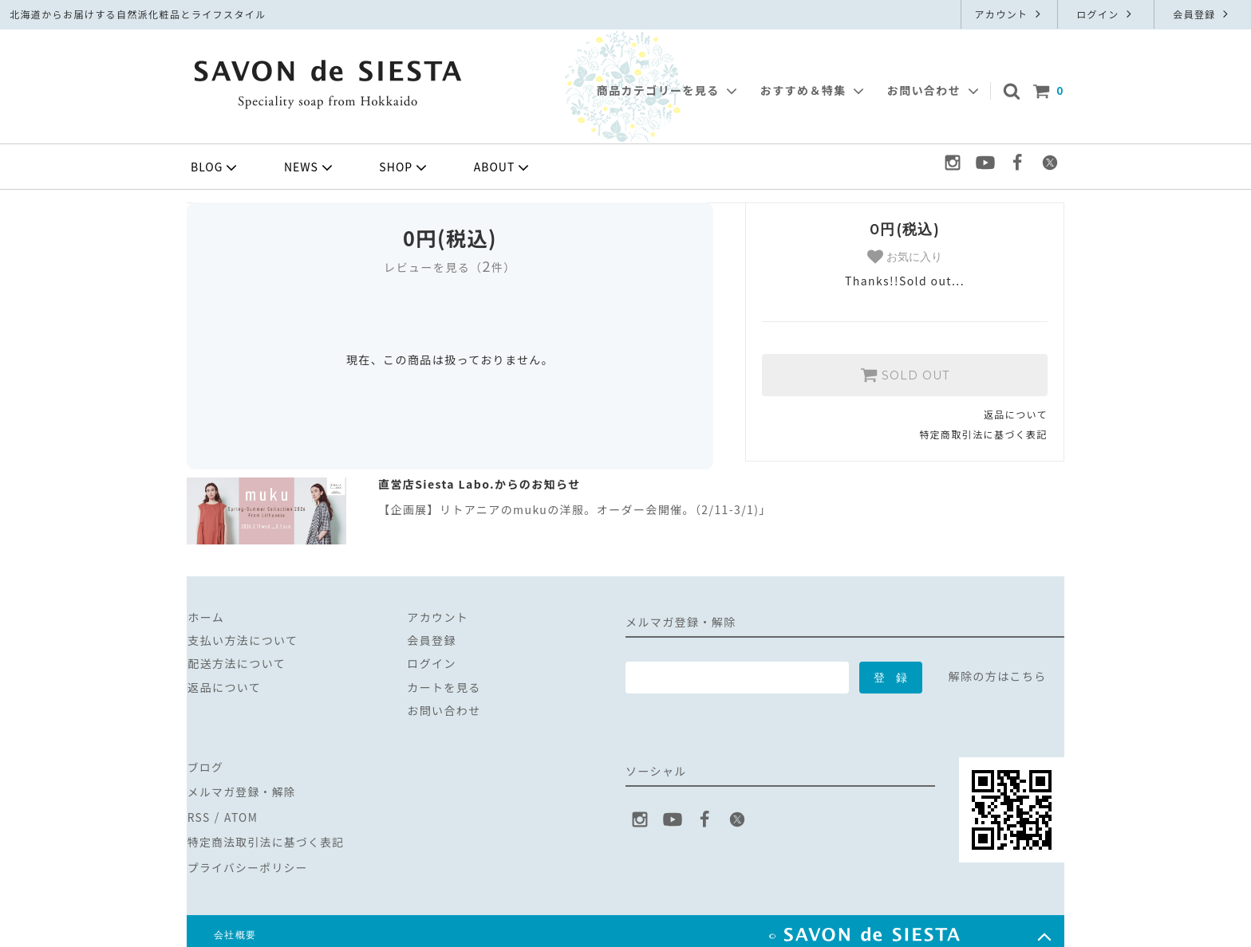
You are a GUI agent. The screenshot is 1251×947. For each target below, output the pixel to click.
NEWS (310, 167)
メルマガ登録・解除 (242, 788)
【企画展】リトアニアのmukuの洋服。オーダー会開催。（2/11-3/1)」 (575, 509)
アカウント (1009, 14)
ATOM (240, 812)
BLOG (215, 167)
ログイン (1105, 14)
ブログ (205, 765)
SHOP (404, 167)
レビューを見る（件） (449, 267)
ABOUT (503, 167)
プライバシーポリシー (248, 859)
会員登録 (1202, 14)
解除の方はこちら (998, 676)
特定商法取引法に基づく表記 (266, 835)
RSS (198, 812)
